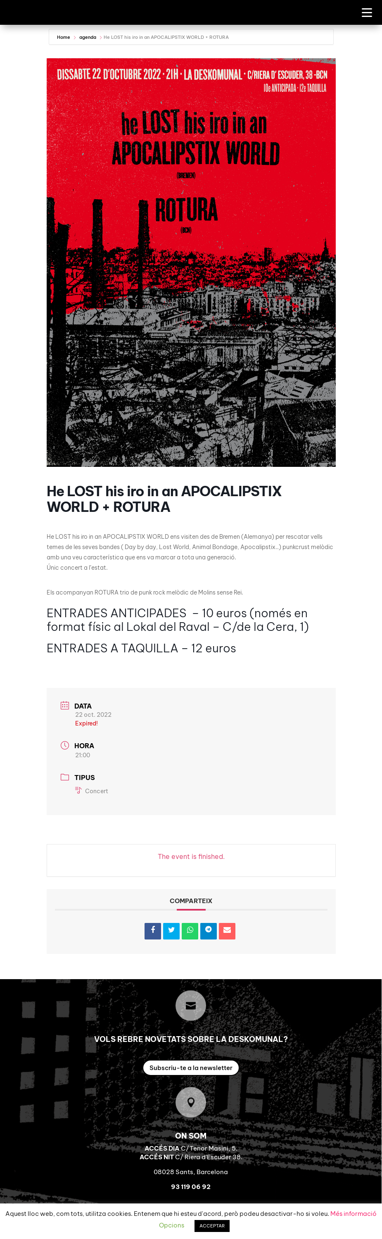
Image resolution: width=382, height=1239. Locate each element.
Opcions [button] (171, 1225)
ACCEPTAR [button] (212, 1226)
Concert (91, 791)
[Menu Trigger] (367, 12)
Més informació (353, 1214)
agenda (87, 37)
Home (64, 37)
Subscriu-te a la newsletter (191, 1068)
